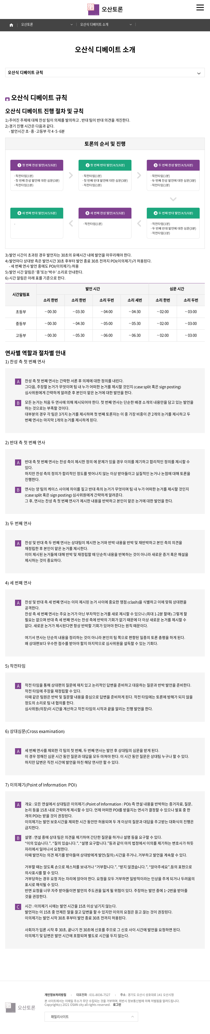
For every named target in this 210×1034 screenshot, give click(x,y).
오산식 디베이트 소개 (104, 24)
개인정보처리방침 (55, 994)
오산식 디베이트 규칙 (104, 73)
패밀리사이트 (92, 1016)
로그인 (117, 1004)
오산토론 (45, 24)
